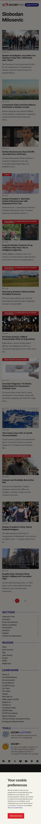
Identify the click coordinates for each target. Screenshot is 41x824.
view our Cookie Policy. (15, 808)
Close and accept (16, 816)
